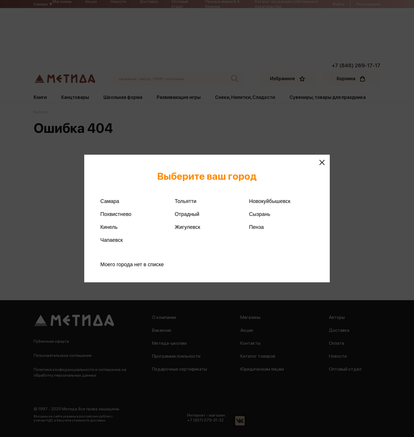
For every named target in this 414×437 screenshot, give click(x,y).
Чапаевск (111, 240)
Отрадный (187, 214)
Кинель (109, 227)
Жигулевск (187, 227)
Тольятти (185, 201)
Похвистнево (115, 214)
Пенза (256, 227)
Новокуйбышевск (269, 201)
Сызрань (259, 214)
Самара (109, 201)
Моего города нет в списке (132, 264)
